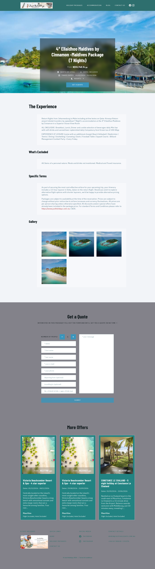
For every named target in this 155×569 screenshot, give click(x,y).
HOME (52, 536)
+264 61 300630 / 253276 (118, 541)
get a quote (77, 85)
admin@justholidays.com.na (121, 536)
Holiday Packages (74, 5)
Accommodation (94, 5)
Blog (108, 5)
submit (77, 400)
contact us (55, 546)
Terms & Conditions (85, 558)
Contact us (120, 5)
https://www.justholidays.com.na (56, 209)
